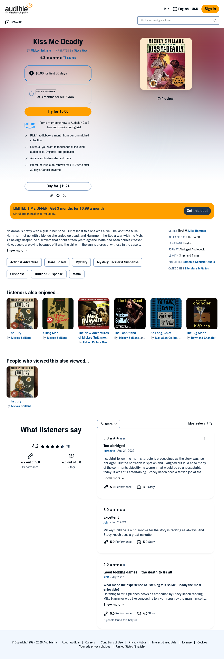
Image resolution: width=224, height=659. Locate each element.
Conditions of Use (112, 642)
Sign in (210, 9)
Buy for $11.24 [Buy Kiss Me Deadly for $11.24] (58, 186)
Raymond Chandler (203, 338)
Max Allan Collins (166, 338)
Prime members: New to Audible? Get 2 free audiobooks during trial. (64, 125)
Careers (90, 642)
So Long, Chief (160, 333)
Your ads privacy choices (94, 646)
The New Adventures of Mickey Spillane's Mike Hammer (93, 337)
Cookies (202, 642)
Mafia (77, 274)
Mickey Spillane (21, 338)
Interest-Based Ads (164, 642)
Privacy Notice (137, 642)
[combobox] (178, 20)
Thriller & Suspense (49, 274)
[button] (51, 195)
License (187, 642)
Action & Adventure (24, 262)
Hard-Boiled (57, 262)
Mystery (81, 262)
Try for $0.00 (58, 111)
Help (166, 9)
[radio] (58, 73)
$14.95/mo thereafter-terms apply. (58, 211)
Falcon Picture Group (96, 342)
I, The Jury (14, 333)
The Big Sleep (196, 333)
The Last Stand (125, 333)
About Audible (70, 642)
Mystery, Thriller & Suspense (118, 262)
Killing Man (50, 333)
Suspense (17, 274)
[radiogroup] (58, 84)
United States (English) (130, 646)
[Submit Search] (215, 20)
